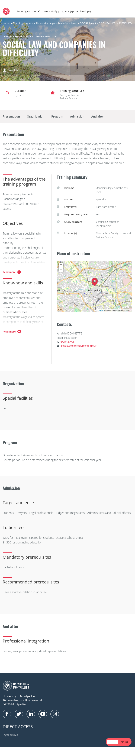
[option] (124, 742)
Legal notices (10, 735)
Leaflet (101, 310)
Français (124, 741)
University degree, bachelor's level (56, 23)
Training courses (26, 11)
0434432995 (67, 341)
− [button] (61, 269)
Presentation (11, 116)
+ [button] (61, 265)
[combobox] (112, 742)
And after (97, 116)
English (112, 741)
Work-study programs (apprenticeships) (67, 11)
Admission (77, 116)
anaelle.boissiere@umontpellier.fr (78, 345)
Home (6, 23)
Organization (35, 116)
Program (57, 116)
